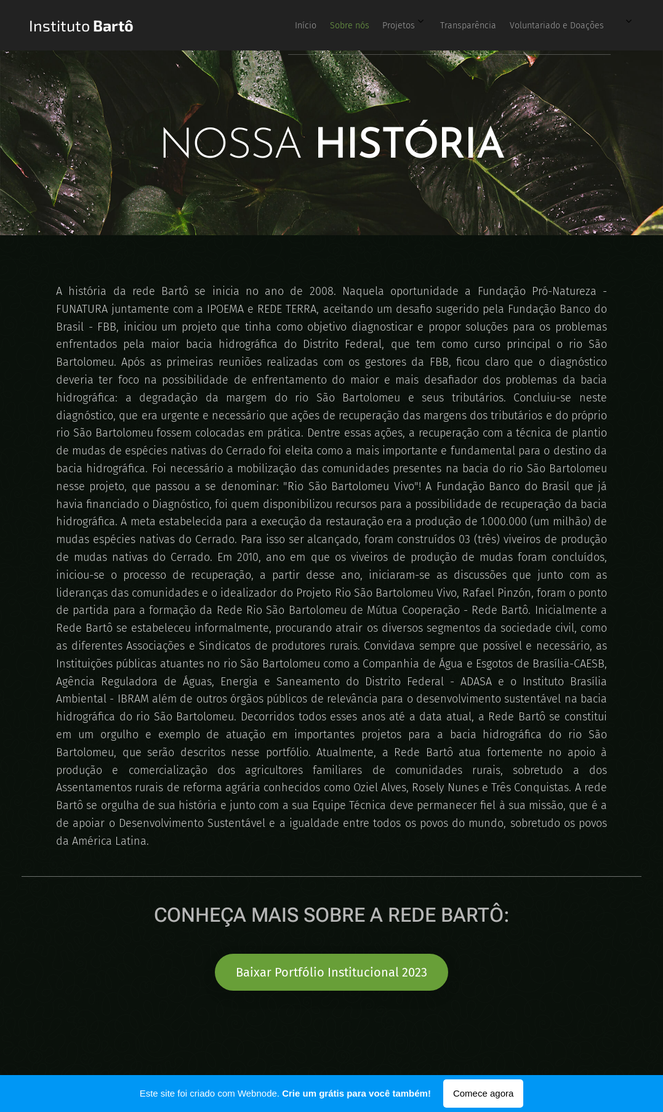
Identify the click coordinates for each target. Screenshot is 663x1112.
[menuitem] (458, 25)
